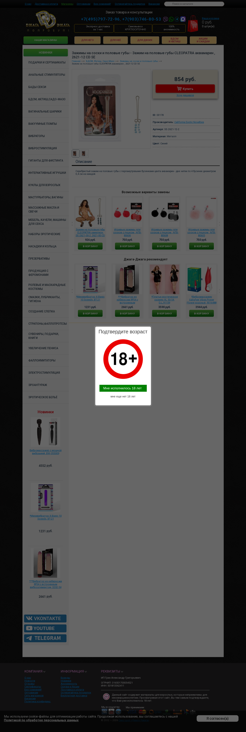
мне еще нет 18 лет (123, 396)
